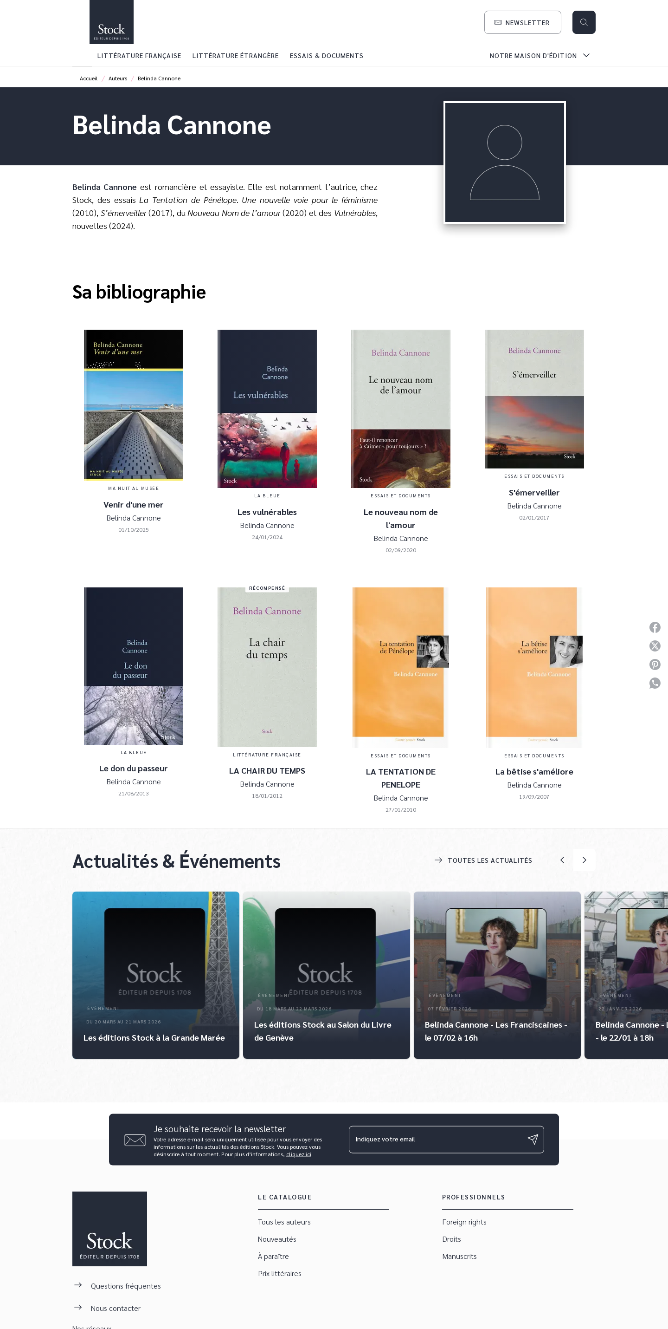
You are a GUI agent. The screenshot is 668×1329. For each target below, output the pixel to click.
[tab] (82, 55)
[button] (522, 22)
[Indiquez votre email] (435, 1139)
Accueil (89, 78)
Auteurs (118, 78)
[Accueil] (111, 22)
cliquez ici (298, 1153)
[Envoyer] (533, 1139)
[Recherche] (584, 22)
